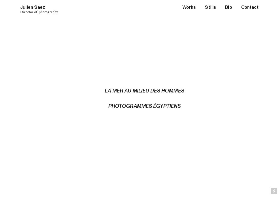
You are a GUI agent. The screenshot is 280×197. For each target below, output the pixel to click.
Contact (250, 7)
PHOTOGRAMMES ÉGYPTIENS (144, 106)
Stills (210, 7)
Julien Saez (32, 7)
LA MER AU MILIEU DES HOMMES (144, 90)
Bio (228, 7)
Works (189, 7)
